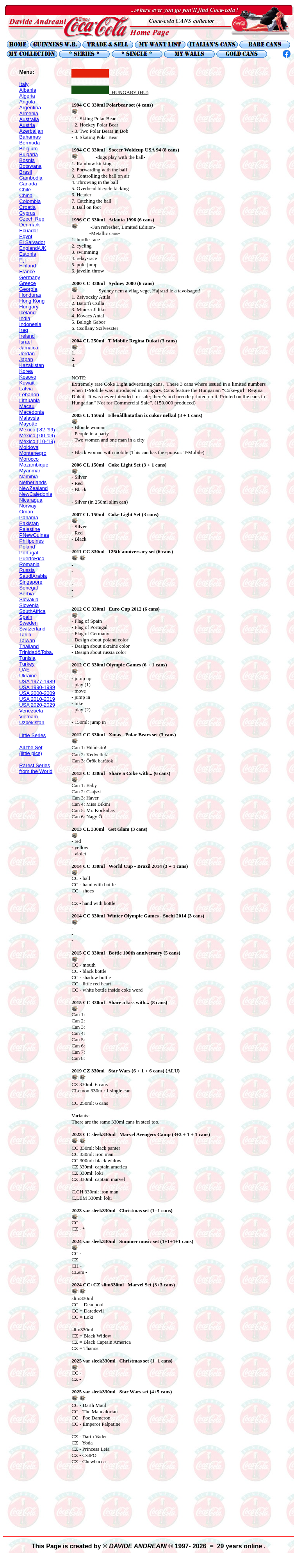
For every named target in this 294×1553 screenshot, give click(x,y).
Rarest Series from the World (35, 768)
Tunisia (27, 658)
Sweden (28, 623)
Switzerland (32, 629)
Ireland (27, 336)
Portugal (28, 553)
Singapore (30, 582)
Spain (25, 617)
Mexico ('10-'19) (37, 441)
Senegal (28, 588)
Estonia (27, 254)
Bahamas (30, 137)
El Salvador (32, 242)
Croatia (27, 207)
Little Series (32, 735)
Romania (29, 564)
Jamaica (28, 348)
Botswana (30, 166)
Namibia (28, 476)
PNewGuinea (34, 535)
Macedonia (31, 412)
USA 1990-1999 (37, 687)
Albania (27, 90)
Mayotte (28, 424)
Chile (25, 189)
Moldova (28, 447)
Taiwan (27, 640)
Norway (27, 506)
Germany (29, 277)
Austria (27, 125)
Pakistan (29, 523)
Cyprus (27, 213)
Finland (27, 266)
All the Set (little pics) (30, 750)
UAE (24, 670)
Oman (26, 512)
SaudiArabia (33, 576)
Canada (28, 184)
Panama (28, 517)
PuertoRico (31, 558)
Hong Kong (32, 301)
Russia (27, 570)
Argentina (30, 107)
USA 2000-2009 (37, 693)
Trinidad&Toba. (36, 652)
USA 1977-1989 (37, 681)
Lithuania (29, 400)
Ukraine (28, 676)
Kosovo (27, 377)
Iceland (27, 312)
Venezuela (31, 711)
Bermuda (29, 143)
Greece (27, 283)
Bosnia (27, 160)
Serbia (26, 594)
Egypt (25, 236)
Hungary (28, 307)
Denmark (29, 225)
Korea (26, 371)
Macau (26, 406)
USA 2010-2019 (37, 699)
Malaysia (29, 418)
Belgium (28, 148)
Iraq (23, 330)
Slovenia (29, 605)
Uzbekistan (31, 722)
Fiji (22, 260)
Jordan (27, 353)
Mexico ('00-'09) (37, 435)
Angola (27, 102)
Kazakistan (31, 365)
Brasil (25, 172)
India (24, 318)
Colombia (30, 201)
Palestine (29, 529)
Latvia (26, 389)
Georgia (28, 289)
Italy (24, 84)
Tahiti (25, 635)
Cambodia (30, 178)
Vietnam (28, 717)
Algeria (27, 96)
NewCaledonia (35, 494)
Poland (27, 547)
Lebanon (29, 394)
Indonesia (30, 324)
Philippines (31, 541)
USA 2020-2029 (37, 705)
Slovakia (28, 599)
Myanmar (29, 471)
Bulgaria (28, 154)
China (25, 195)
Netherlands (32, 482)
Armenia (28, 113)
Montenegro (32, 453)
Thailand (29, 646)
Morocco (29, 459)
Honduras (30, 295)
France (27, 271)
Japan (26, 359)
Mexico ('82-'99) (37, 430)
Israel (25, 342)
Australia (29, 119)
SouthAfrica (32, 611)
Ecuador (28, 230)
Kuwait (26, 383)
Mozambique (33, 465)
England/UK (32, 248)
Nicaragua (30, 500)
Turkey (26, 664)
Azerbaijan (31, 131)
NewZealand (33, 488)
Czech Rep (31, 219)
